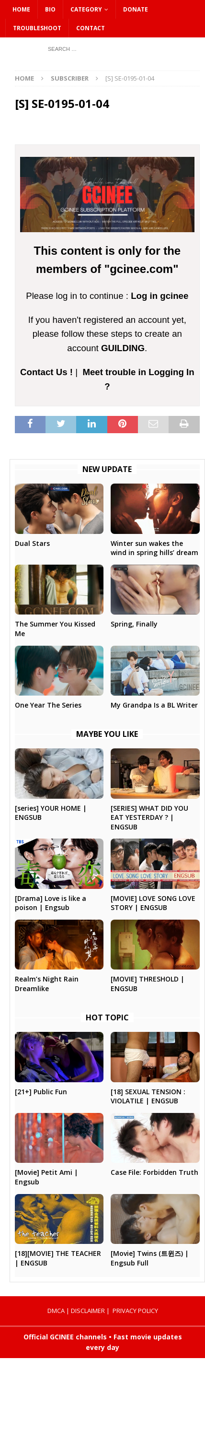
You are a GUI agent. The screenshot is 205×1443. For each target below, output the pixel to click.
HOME (21, 9)
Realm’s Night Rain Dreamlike (47, 983)
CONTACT (90, 28)
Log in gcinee (159, 296)
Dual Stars (32, 543)
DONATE (135, 9)
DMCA (56, 1310)
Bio (50, 9)
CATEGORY (86, 9)
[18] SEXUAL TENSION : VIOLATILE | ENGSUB (148, 1096)
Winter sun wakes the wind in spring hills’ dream (154, 548)
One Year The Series (48, 705)
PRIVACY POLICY (135, 1310)
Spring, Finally (134, 623)
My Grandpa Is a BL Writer (154, 705)
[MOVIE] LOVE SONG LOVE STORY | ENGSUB (153, 903)
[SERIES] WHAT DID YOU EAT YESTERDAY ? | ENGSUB (149, 817)
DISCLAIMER (88, 1310)
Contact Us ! (46, 372)
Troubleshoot (37, 28)
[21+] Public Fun (41, 1091)
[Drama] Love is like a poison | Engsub (50, 903)
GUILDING (123, 348)
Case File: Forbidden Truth (154, 1172)
